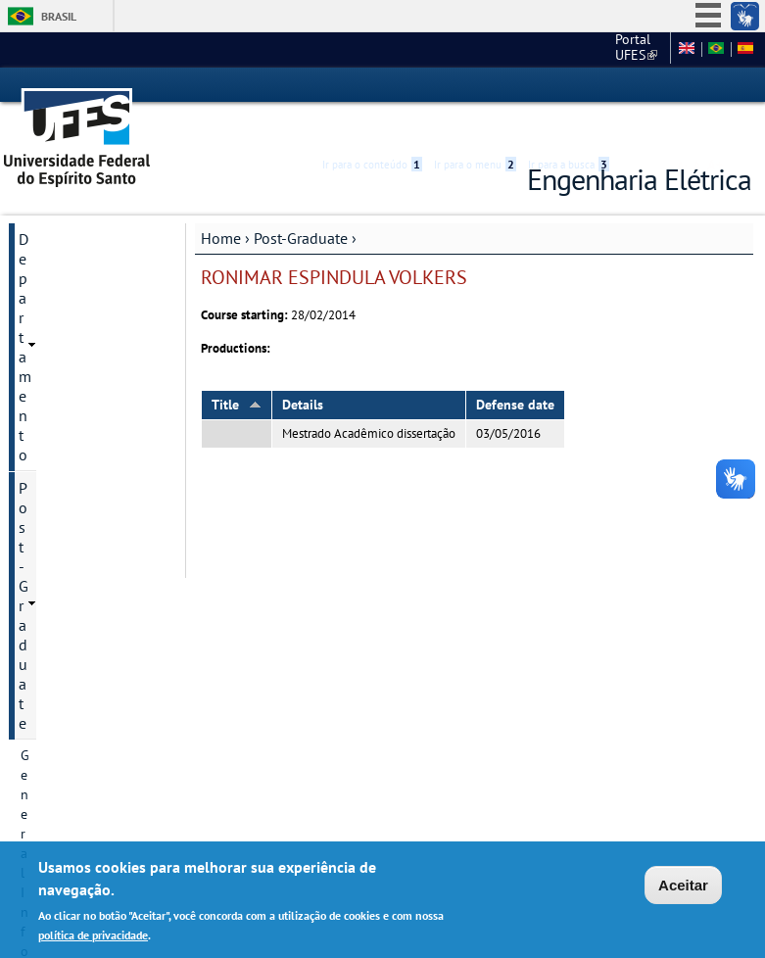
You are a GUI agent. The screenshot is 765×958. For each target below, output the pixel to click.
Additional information (89, 688)
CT (559, 49)
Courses (44, 569)
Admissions (54, 469)
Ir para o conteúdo (372, 85)
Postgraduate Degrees (86, 369)
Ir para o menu (475, 85)
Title (237, 370)
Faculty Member (68, 536)
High (657, 86)
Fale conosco (625, 49)
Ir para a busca (568, 85)
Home (221, 203)
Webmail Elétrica (60, 780)
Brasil (58, 16)
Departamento (66, 204)
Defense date (515, 370)
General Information (81, 269)
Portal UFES (491, 49)
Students (47, 722)
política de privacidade (93, 935)
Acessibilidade (634, 85)
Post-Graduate (301, 203)
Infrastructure (61, 602)
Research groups (70, 502)
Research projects (72, 436)
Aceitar (683, 885)
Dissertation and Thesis (70, 645)
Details (302, 370)
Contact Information (81, 336)
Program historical (76, 302)
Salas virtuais (48, 764)
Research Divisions (76, 402)
